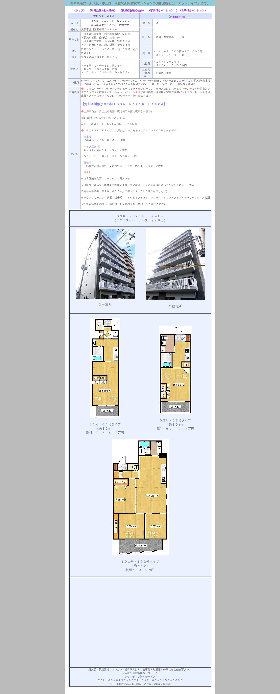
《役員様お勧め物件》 (132, 10)
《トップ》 (80, 10)
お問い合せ (179, 16)
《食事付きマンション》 (193, 10)
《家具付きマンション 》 (163, 10)
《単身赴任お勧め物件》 (102, 10)
